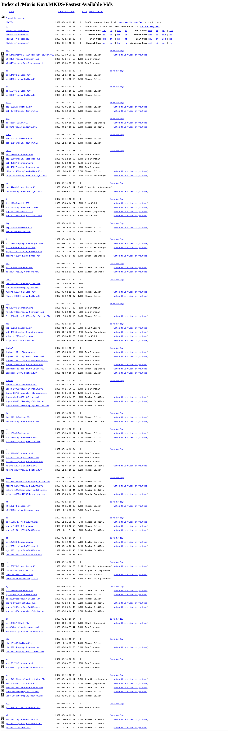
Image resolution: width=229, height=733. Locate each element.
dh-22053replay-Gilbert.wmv (22, 207)
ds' (7, 263)
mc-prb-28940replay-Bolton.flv (24, 470)
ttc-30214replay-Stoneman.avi (23, 647)
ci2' (8, 150)
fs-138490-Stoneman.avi (19, 308)
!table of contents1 (17, 31)
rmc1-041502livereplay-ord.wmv (24, 554)
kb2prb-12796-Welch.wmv (19, 336)
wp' (7, 659)
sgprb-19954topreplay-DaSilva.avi (25, 611)
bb (157, 43)
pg (111, 43)
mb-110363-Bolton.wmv (18, 433)
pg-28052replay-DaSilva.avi (22, 546)
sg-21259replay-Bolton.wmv (21, 595)
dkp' (8, 223)
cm (157, 39)
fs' (7, 304)
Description (96, 12)
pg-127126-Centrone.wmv (19, 542)
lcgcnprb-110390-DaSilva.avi (22, 397)
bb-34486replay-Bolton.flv (21, 79)
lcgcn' (9, 381)
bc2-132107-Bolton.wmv (19, 107)
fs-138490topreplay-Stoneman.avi (25, 312)
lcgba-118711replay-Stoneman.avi (25, 356)
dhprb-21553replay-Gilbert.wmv (24, 216)
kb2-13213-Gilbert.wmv (19, 328)
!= (7, 26)
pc (163, 31)
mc (118, 39)
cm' (7, 183)
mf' (7, 502)
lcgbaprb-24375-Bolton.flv (21, 373)
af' (7, 51)
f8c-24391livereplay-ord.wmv (22, 288)
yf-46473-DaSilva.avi (18, 728)
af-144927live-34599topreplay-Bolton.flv (30, 55)
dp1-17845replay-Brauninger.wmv (24, 243)
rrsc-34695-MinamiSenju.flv (22, 579)
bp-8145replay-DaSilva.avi (21, 127)
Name (11, 12)
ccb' (8, 135)
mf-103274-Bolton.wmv (18, 506)
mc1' (8, 477)
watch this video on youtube (130, 55)
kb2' (8, 324)
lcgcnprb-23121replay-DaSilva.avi (25, 401)
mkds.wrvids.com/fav (130, 22)
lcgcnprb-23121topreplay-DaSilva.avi (27, 405)
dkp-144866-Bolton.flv (19, 227)
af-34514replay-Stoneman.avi (22, 59)
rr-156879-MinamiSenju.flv (21, 566)
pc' (7, 518)
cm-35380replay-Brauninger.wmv (24, 191)
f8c (104, 31)
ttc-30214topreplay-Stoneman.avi (25, 651)
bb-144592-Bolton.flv (18, 75)
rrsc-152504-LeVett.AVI (19, 574)
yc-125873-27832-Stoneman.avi (23, 708)
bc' (7, 87)
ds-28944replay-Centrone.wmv (22, 272)
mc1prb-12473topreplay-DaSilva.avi (26, 490)
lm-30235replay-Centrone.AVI (22, 421)
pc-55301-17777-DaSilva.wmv (22, 522)
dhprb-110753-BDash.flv (19, 211)
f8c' (8, 279)
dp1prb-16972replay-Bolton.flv (24, 252)
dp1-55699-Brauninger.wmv (20, 247)
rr (126, 43)
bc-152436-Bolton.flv (18, 91)
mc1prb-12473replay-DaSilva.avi (24, 486)
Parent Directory (16, 18)
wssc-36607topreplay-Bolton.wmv (24, 696)
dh (103, 35)
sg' (7, 586)
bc (118, 43)
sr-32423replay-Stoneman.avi (22, 627)
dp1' (8, 239)
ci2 (150, 43)
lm (126, 31)
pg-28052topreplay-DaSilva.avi (24, 550)
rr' (7, 562)
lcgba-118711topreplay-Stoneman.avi (27, 360)
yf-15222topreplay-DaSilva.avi (24, 723)
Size (84, 12)
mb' (7, 429)
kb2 (150, 39)
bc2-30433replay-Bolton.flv (22, 111)
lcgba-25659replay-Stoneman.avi (24, 365)
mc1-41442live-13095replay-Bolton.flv (28, 482)
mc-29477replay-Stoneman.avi (22, 457)
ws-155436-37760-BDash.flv (21, 683)
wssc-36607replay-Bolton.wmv (22, 692)
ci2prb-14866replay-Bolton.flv (24, 171)
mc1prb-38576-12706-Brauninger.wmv (26, 494)
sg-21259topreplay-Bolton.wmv (23, 599)
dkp (104, 39)
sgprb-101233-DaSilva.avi (20, 603)
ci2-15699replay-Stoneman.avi (23, 159)
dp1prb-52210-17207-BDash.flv (23, 256)
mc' (7, 449)
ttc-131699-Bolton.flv (19, 643)
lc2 (164, 39)
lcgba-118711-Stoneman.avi (21, 352)
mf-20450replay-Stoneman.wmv (22, 510)
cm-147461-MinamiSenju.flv (21, 187)
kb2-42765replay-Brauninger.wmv (24, 332)
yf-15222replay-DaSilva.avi (22, 719)
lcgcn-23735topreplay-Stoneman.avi (26, 393)
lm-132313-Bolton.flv (18, 417)
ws (103, 43)
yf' (7, 715)
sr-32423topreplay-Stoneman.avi (24, 631)
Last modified (66, 12)
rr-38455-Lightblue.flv (19, 570)
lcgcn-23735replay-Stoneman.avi (24, 389)
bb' (7, 71)
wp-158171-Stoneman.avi (19, 663)
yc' (7, 703)
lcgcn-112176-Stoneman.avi (21, 385)
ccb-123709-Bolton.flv (19, 139)
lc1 (171, 31)
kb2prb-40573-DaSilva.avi (20, 340)
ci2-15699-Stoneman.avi (19, 155)
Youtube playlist (150, 26)
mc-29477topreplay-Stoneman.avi (24, 462)
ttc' (8, 639)
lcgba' (9, 348)
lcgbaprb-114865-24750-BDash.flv (25, 369)
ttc (112, 39)
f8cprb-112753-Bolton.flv (20, 292)
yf (111, 31)
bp (171, 35)
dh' (7, 199)
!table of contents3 (17, 39)
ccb (119, 31)
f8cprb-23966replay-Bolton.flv (24, 296)
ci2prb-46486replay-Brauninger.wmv (26, 175)
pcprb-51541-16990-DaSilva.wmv (24, 530)
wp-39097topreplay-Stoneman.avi (24, 667)
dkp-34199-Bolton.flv (18, 232)
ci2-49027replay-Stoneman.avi (23, 167)
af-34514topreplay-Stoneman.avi (24, 63)
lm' (7, 413)
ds (111, 35)
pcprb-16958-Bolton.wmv (19, 526)
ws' (7, 675)
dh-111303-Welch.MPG (17, 203)
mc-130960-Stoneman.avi (19, 453)
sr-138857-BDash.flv (17, 623)
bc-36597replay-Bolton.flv (21, 95)
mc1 (150, 31)
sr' (7, 619)
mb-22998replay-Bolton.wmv (21, 437)
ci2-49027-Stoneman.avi (19, 163)
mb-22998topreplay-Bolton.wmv (23, 441)
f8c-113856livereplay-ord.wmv (23, 284)
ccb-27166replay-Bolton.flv (22, 143)
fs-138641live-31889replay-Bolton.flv (28, 316)
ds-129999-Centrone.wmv (19, 268)
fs (157, 35)
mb (171, 39)
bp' (7, 119)
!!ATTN (9, 22)
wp (118, 35)
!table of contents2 (17, 35)
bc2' (8, 103)
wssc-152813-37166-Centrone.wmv (24, 687)
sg (163, 43)
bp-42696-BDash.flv (17, 123)
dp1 (150, 35)
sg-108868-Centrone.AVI (19, 590)
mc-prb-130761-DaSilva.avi (21, 466)
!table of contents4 (17, 43)
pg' (7, 538)
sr (126, 35)
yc (171, 43)
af (126, 39)
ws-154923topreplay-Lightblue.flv (25, 679)
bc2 (164, 35)
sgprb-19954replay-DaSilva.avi (24, 607)
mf (157, 31)
